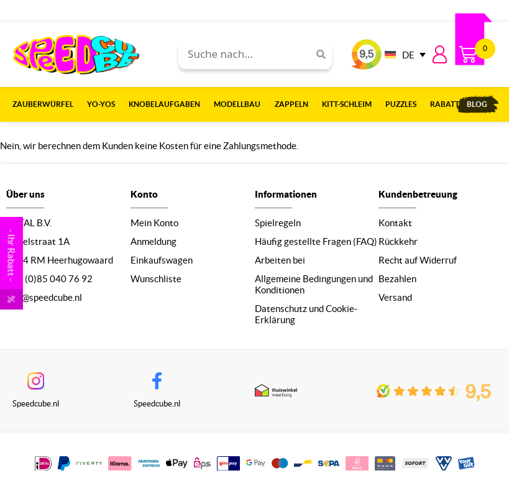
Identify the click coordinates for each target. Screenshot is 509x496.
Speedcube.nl (35, 403)
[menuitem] (402, 54)
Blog (477, 104)
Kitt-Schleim (350, 104)
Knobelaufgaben (167, 104)
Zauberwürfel (46, 104)
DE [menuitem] (408, 55)
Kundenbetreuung (417, 194)
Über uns (25, 194)
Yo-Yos (104, 104)
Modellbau (240, 104)
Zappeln (294, 104)
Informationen (286, 194)
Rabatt (444, 104)
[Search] (316, 54)
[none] (402, 54)
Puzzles (404, 104)
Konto (144, 194)
